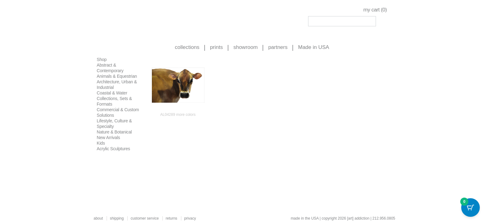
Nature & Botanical (114, 131)
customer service (144, 218)
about (98, 218)
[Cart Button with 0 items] (470, 207)
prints (216, 47)
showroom (245, 47)
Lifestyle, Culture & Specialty (114, 123)
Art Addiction (131, 18)
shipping (117, 218)
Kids (101, 143)
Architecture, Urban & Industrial (117, 84)
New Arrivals (108, 137)
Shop (102, 59)
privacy (190, 218)
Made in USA (313, 47)
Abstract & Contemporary (110, 68)
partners (277, 47)
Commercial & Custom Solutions (118, 112)
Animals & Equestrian (117, 76)
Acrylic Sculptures (113, 148)
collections (187, 47)
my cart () (375, 10)
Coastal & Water (112, 92)
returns (171, 218)
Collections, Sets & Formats (114, 101)
